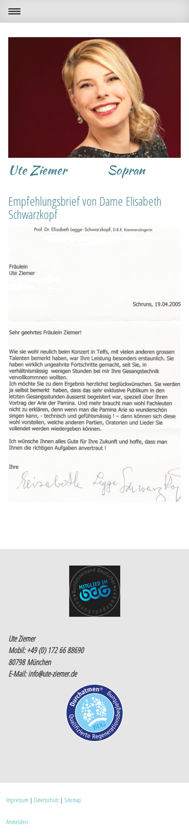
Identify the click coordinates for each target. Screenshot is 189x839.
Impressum (17, 800)
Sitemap (72, 800)
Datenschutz (46, 800)
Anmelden (17, 822)
